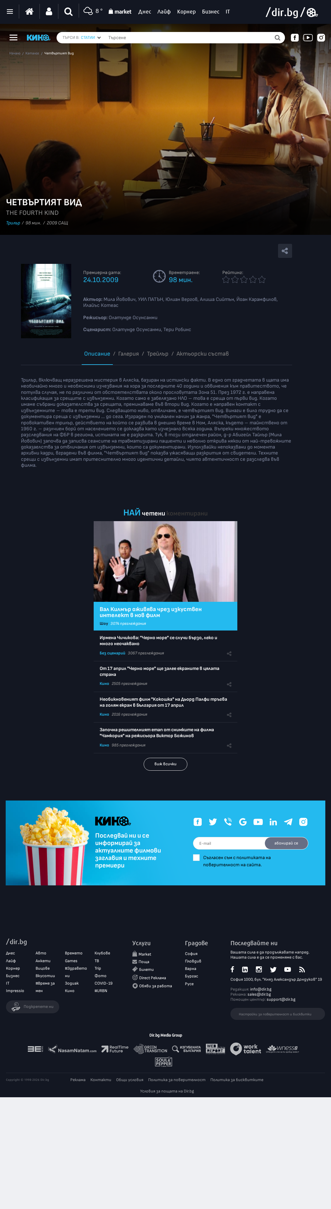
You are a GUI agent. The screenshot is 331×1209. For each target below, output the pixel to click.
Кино (104, 683)
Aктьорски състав (203, 353)
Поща (144, 962)
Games (71, 960)
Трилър (13, 223)
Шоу (104, 623)
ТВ (97, 960)
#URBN (101, 991)
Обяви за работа (155, 985)
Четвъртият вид (59, 53)
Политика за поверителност (177, 1080)
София (191, 954)
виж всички (165, 763)
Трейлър (157, 353)
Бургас (191, 976)
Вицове (43, 968)
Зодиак (72, 983)
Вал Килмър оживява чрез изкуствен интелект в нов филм (151, 612)
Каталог (32, 53)
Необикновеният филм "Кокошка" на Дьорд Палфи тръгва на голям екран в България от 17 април (163, 702)
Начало (14, 53)
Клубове (102, 953)
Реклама (78, 1080)
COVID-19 (104, 983)
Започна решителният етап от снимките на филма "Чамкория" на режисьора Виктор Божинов (157, 733)
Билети (146, 969)
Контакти (100, 1080)
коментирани (187, 513)
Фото (101, 976)
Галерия (128, 353)
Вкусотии (45, 976)
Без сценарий (112, 653)
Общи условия (129, 1080)
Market (145, 954)
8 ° (92, 11)
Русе (189, 983)
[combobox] (90, 37)
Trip (98, 968)
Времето (74, 953)
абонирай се (285, 843)
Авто (41, 953)
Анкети (43, 960)
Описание (97, 353)
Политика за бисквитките (236, 1080)
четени (153, 513)
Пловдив (193, 961)
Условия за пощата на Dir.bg (167, 1091)
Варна (190, 968)
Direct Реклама (152, 977)
